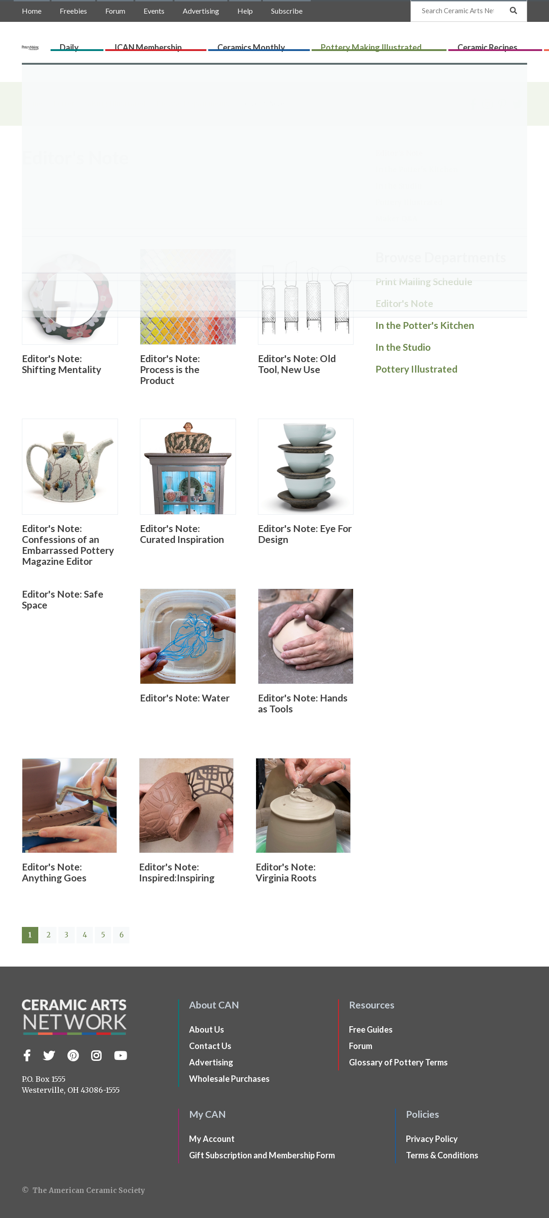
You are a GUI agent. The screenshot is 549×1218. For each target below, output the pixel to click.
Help (245, 10)
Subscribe (287, 10)
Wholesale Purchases (229, 1079)
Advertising (201, 10)
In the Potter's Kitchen (416, 169)
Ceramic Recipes (430, 44)
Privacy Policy (432, 1139)
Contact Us (210, 1046)
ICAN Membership (188, 44)
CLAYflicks (484, 44)
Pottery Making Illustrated (346, 44)
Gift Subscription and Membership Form (262, 1155)
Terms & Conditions (442, 1155)
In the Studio (398, 185)
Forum (115, 10)
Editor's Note (399, 153)
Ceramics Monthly (259, 44)
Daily (141, 44)
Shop (516, 44)
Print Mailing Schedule (423, 281)
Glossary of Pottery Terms (398, 1062)
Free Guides (371, 1029)
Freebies (73, 10)
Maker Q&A (396, 218)
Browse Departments (193, 103)
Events (154, 10)
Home (31, 10)
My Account (212, 1139)
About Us (206, 1029)
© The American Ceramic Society (83, 1190)
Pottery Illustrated (408, 202)
